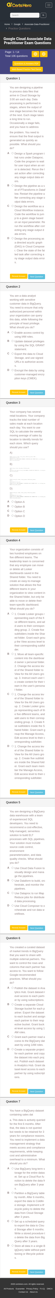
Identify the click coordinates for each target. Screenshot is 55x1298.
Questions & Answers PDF (26, 63)
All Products (9, 1289)
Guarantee (20, 1289)
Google (17, 24)
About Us (34, 1292)
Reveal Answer (19, 276)
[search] (43, 15)
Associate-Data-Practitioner (36, 24)
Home (7, 24)
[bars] (49, 5)
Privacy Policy (32, 1289)
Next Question (36, 276)
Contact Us (23, 1292)
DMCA (50, 1289)
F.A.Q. (42, 1289)
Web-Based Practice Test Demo (26, 69)
